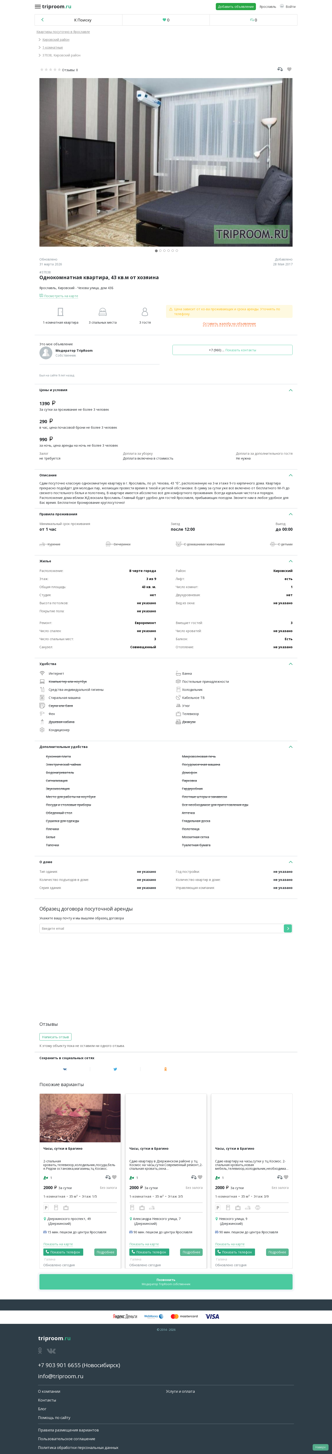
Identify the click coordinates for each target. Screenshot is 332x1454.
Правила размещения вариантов (68, 1430)
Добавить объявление (236, 6)
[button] (287, 6)
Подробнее (105, 1252)
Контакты (47, 1400)
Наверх (320, 1447)
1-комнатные (52, 47)
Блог (42, 1408)
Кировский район (55, 39)
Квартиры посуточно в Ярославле (63, 31)
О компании (49, 1391)
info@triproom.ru (60, 1376)
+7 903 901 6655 (59, 1365)
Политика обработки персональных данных (78, 1447)
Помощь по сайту (54, 1417)
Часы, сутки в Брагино (63, 1148)
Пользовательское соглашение (66, 1438)
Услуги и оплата (180, 1391)
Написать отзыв (55, 1037)
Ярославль (47, 288)
